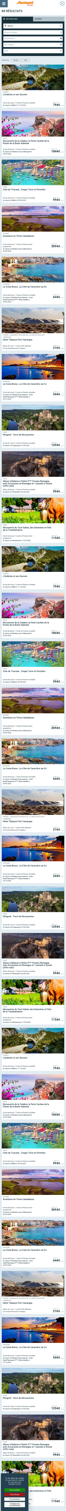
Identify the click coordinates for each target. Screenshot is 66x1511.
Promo (16, 60)
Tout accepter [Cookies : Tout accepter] (14, 1490)
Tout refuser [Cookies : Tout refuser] (14, 1494)
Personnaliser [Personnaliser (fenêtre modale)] (14, 1499)
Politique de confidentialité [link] (14, 1504)
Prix (25, 60)
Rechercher (10, 19)
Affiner (38, 19)
